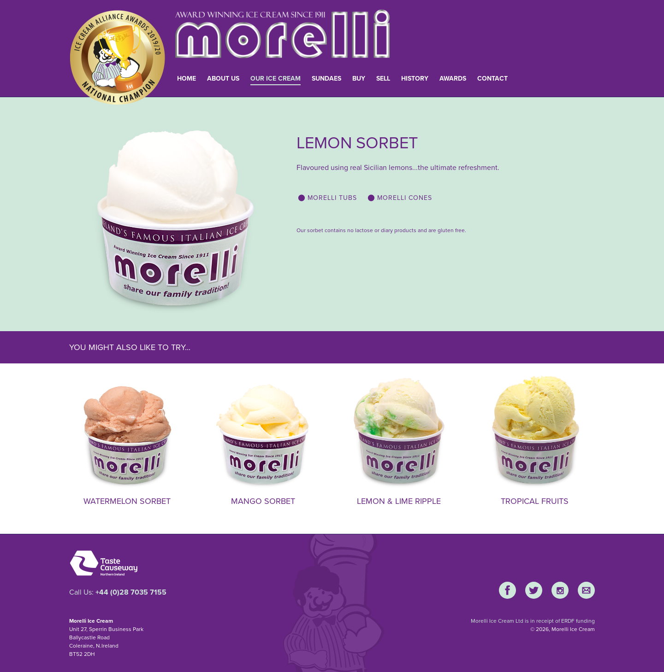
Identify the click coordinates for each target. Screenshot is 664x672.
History (414, 78)
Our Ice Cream (275, 78)
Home (186, 78)
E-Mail (586, 590)
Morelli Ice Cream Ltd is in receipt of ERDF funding (533, 621)
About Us (223, 78)
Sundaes (326, 78)
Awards (452, 78)
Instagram (560, 590)
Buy (358, 78)
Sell (383, 78)
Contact (492, 78)
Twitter (533, 590)
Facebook (507, 590)
